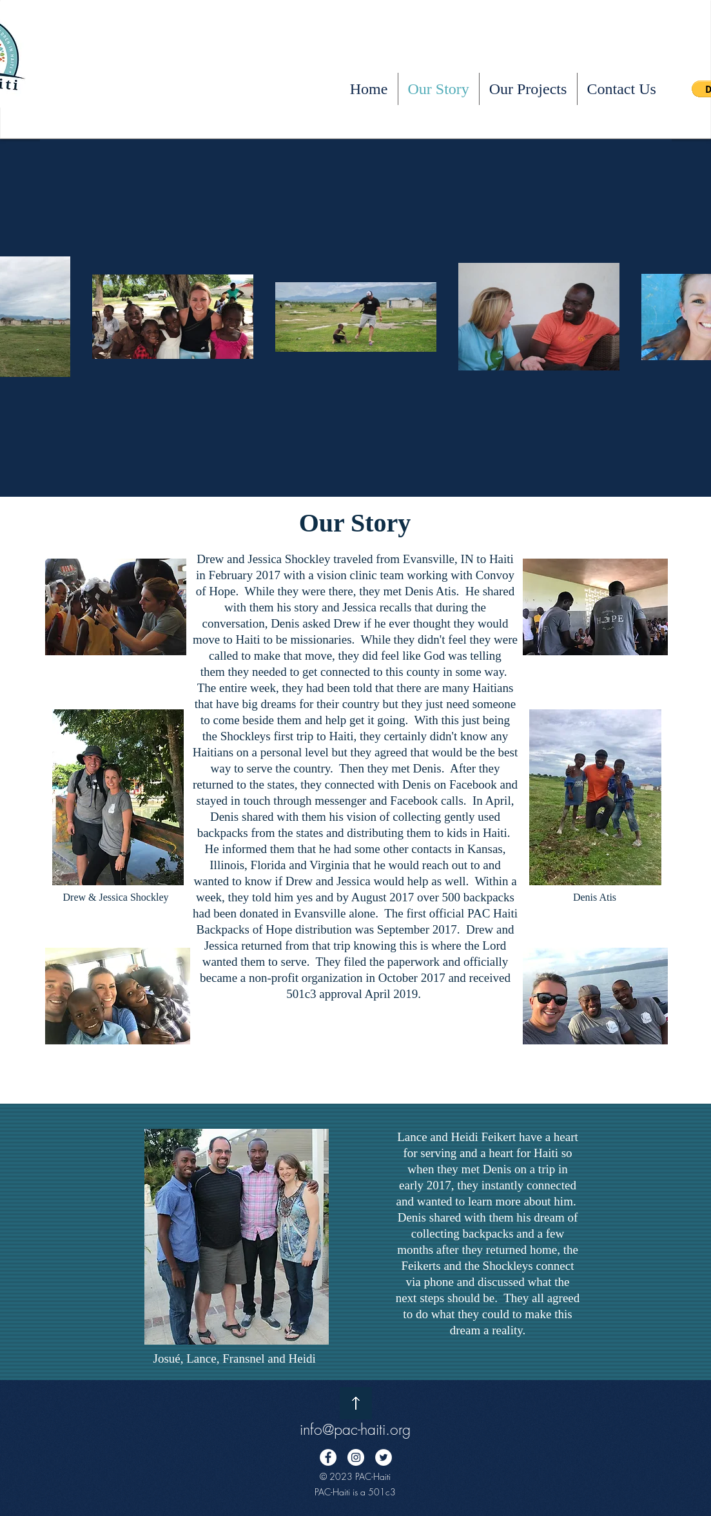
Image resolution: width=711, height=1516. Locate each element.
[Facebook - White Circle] (328, 1457)
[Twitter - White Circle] (383, 1457)
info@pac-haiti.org (355, 1429)
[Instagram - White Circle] (355, 1457)
